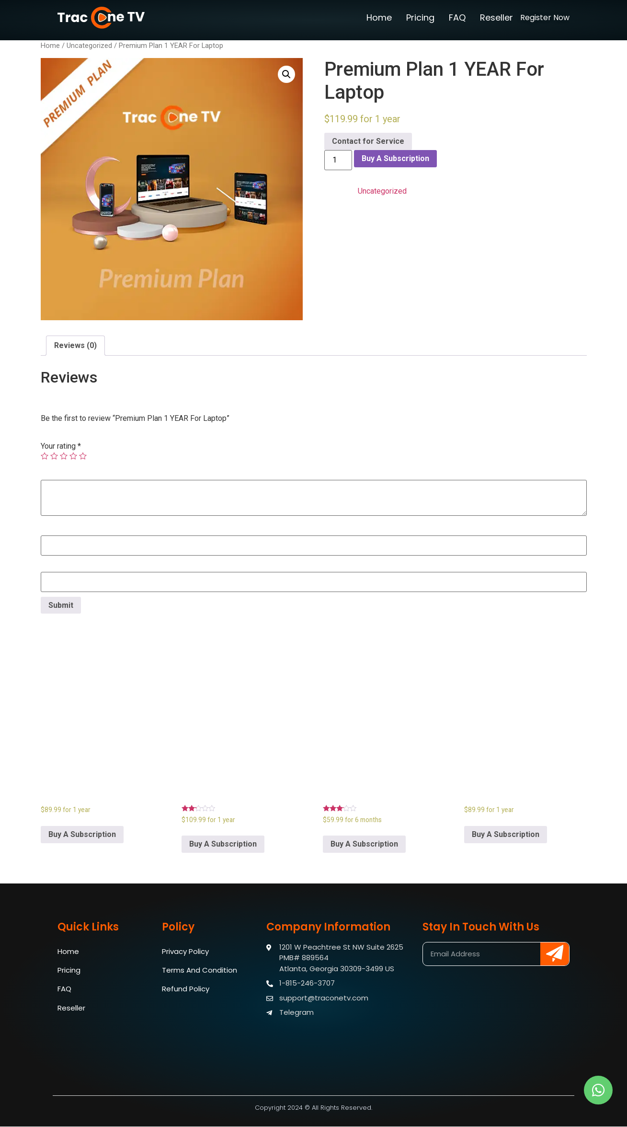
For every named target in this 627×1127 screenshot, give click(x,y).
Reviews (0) (75, 345)
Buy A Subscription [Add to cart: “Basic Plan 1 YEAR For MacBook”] (82, 834)
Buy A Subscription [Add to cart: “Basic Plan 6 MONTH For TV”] (364, 843)
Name (50, 530)
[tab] (75, 346)
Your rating (61, 446)
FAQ (457, 17)
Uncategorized (89, 45)
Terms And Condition (199, 970)
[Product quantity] (338, 160)
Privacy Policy (185, 951)
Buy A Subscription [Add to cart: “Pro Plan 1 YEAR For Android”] (223, 843)
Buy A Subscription (395, 158)
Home (379, 17)
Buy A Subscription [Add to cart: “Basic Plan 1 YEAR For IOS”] (505, 834)
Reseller (496, 17)
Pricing (420, 17)
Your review (63, 474)
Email (50, 566)
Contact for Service (368, 141)
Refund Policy (185, 990)
